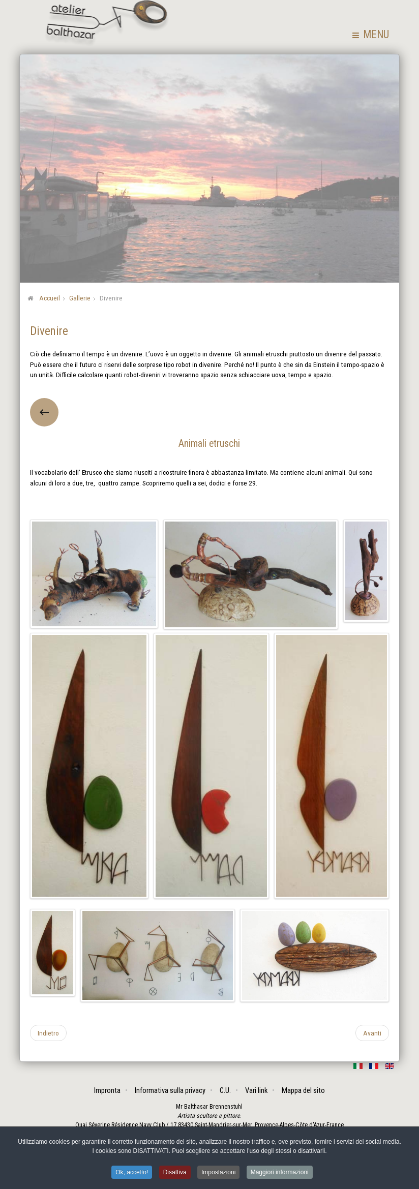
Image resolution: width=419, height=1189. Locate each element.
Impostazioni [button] (218, 1173)
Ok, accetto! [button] (131, 1173)
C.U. (225, 1090)
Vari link (256, 1090)
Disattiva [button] (175, 1173)
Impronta (107, 1090)
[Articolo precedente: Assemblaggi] (48, 1032)
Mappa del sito (303, 1090)
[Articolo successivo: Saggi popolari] (372, 1032)
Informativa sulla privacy (170, 1090)
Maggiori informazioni (280, 1173)
